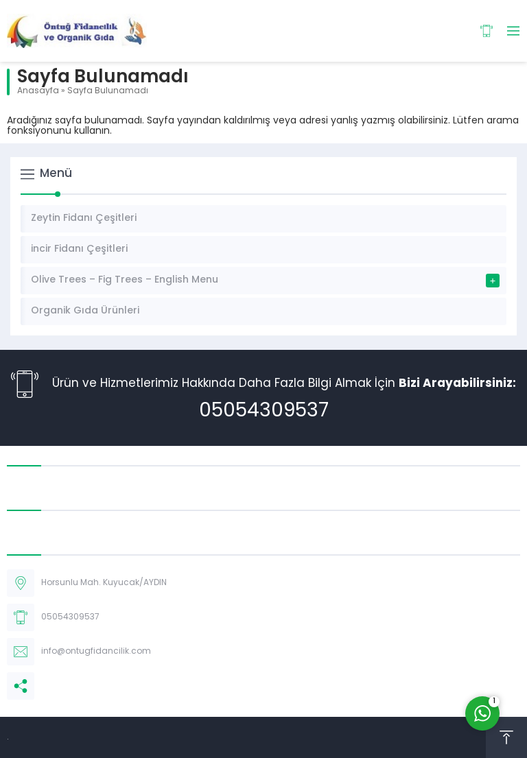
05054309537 (264, 411)
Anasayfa (38, 91)
